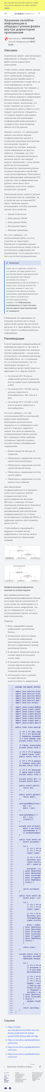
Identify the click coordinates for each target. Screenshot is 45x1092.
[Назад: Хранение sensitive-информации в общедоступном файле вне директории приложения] (3, 1065)
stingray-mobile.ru (25, 14)
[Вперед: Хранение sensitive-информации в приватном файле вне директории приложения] (24, 1065)
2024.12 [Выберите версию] (17, 14)
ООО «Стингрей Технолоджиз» (6, 1079)
